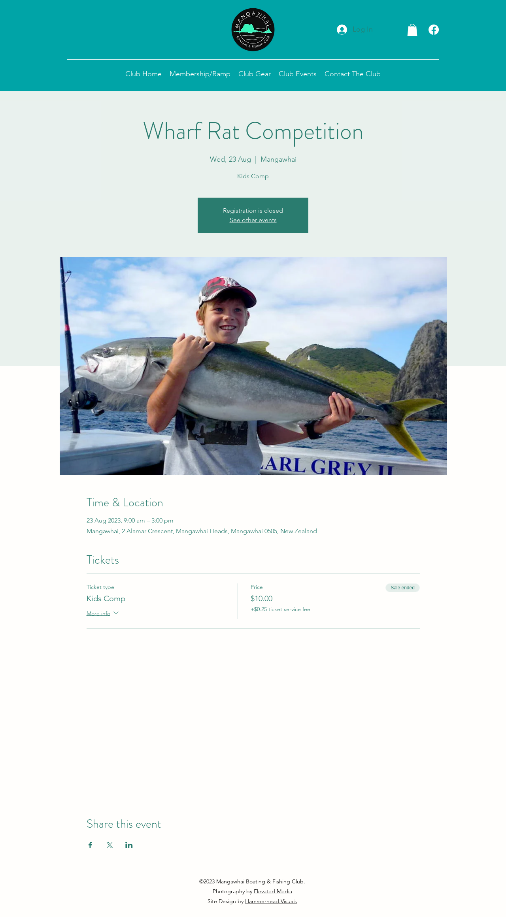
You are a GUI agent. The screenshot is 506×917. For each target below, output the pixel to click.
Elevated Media (273, 891)
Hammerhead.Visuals (271, 901)
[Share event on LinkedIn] (129, 845)
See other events (253, 220)
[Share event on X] (109, 845)
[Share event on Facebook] (90, 845)
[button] (412, 30)
